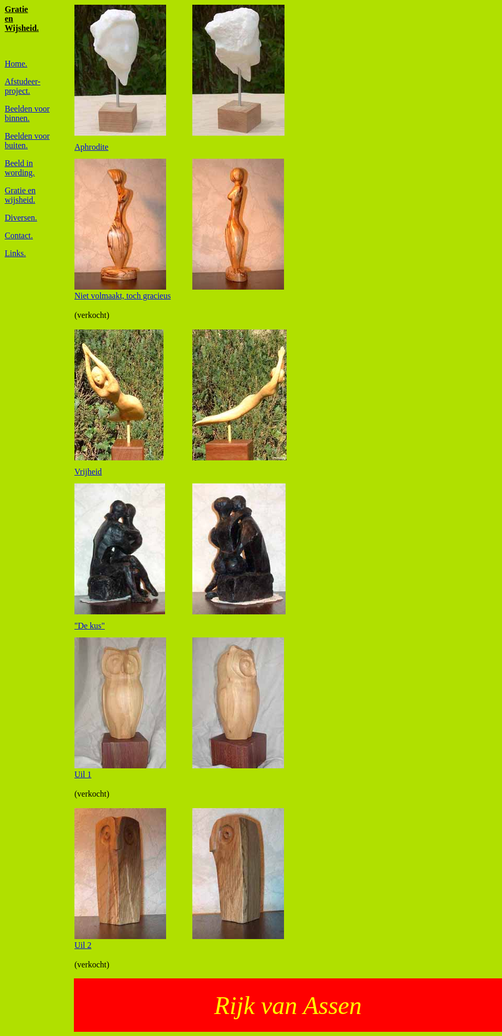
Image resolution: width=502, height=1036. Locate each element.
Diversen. (21, 217)
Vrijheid (88, 471)
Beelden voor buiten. (27, 140)
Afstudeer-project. (22, 86)
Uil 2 (82, 945)
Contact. (19, 235)
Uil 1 (82, 774)
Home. (16, 63)
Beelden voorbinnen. (27, 113)
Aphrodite (91, 146)
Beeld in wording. (20, 168)
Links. (15, 253)
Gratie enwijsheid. (20, 195)
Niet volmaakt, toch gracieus (122, 295)
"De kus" (89, 625)
